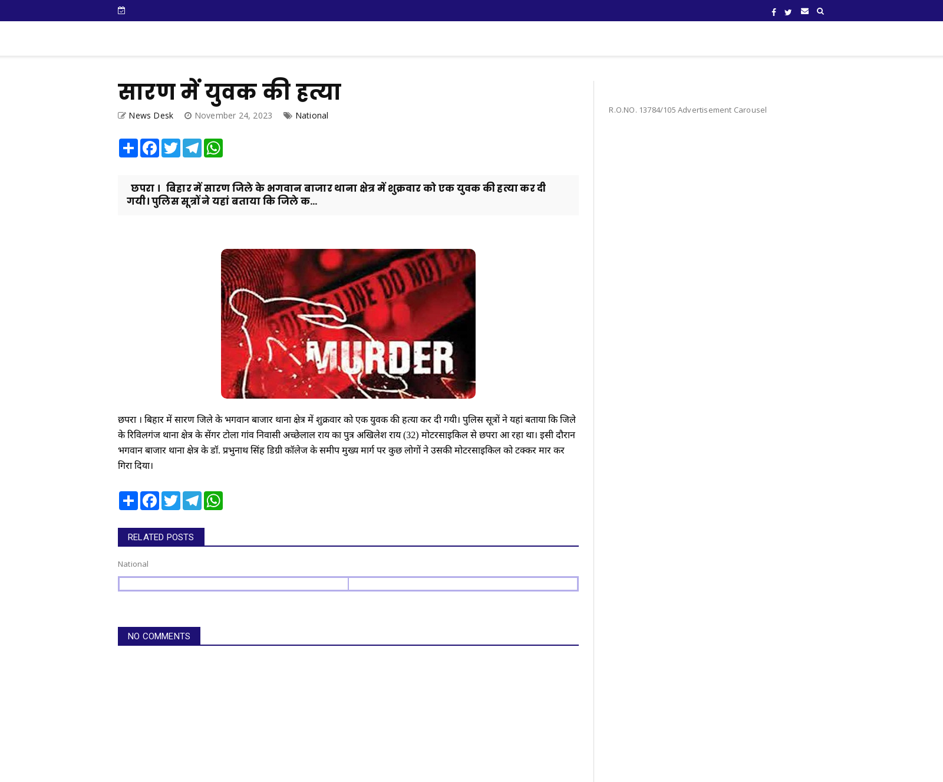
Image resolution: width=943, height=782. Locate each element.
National (312, 115)
